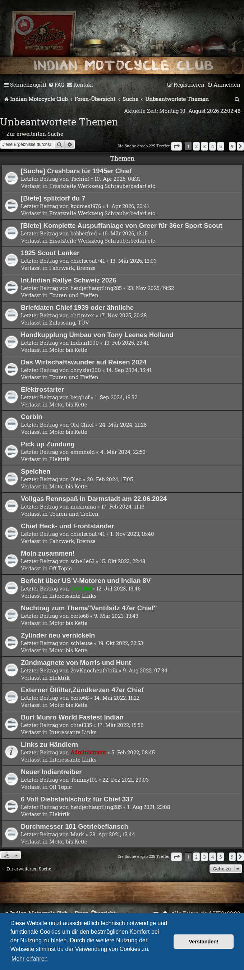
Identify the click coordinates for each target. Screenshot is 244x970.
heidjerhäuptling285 (96, 287)
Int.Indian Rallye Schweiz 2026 (68, 280)
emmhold (82, 451)
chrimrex (82, 315)
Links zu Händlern (49, 744)
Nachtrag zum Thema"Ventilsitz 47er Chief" (89, 608)
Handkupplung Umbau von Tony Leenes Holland (97, 335)
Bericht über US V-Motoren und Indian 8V (86, 580)
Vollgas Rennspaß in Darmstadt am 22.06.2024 (94, 498)
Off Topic (60, 568)
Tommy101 (83, 779)
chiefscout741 (87, 260)
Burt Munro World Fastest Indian (72, 717)
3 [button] (204, 146)
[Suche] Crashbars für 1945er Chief (76, 171)
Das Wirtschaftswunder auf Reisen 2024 (84, 362)
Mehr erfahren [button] (29, 959)
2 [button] (196, 146)
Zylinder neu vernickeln (58, 635)
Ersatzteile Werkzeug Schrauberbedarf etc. (103, 185)
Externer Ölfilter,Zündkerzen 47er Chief (82, 690)
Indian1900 (84, 342)
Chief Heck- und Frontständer (67, 526)
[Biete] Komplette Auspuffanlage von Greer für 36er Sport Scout (121, 225)
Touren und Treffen (73, 295)
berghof (79, 397)
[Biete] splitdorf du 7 (53, 198)
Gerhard (80, 588)
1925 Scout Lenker (50, 253)
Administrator (88, 752)
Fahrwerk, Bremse (72, 267)
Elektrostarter (42, 389)
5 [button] (220, 146)
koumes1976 (85, 206)
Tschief (79, 178)
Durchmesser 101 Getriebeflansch (74, 826)
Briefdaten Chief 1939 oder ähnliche (77, 307)
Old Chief (82, 424)
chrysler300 (85, 369)
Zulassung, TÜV (69, 322)
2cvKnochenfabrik (94, 670)
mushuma (83, 506)
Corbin (31, 416)
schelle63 (82, 561)
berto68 (79, 615)
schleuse (81, 643)
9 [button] (232, 146)
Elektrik (59, 459)
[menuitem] (56, 85)
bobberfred (83, 233)
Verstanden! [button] (203, 941)
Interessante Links (72, 595)
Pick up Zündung (48, 444)
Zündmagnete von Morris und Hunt (76, 662)
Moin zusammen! (48, 553)
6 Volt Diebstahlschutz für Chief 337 (77, 799)
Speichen (35, 471)
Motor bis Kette (68, 349)
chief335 (81, 724)
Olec (76, 479)
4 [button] (212, 146)
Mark (77, 834)
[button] (176, 146)
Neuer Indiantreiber (51, 772)
